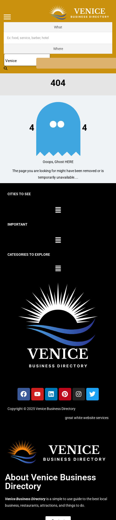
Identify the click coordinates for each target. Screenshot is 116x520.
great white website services (86, 418)
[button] (58, 210)
